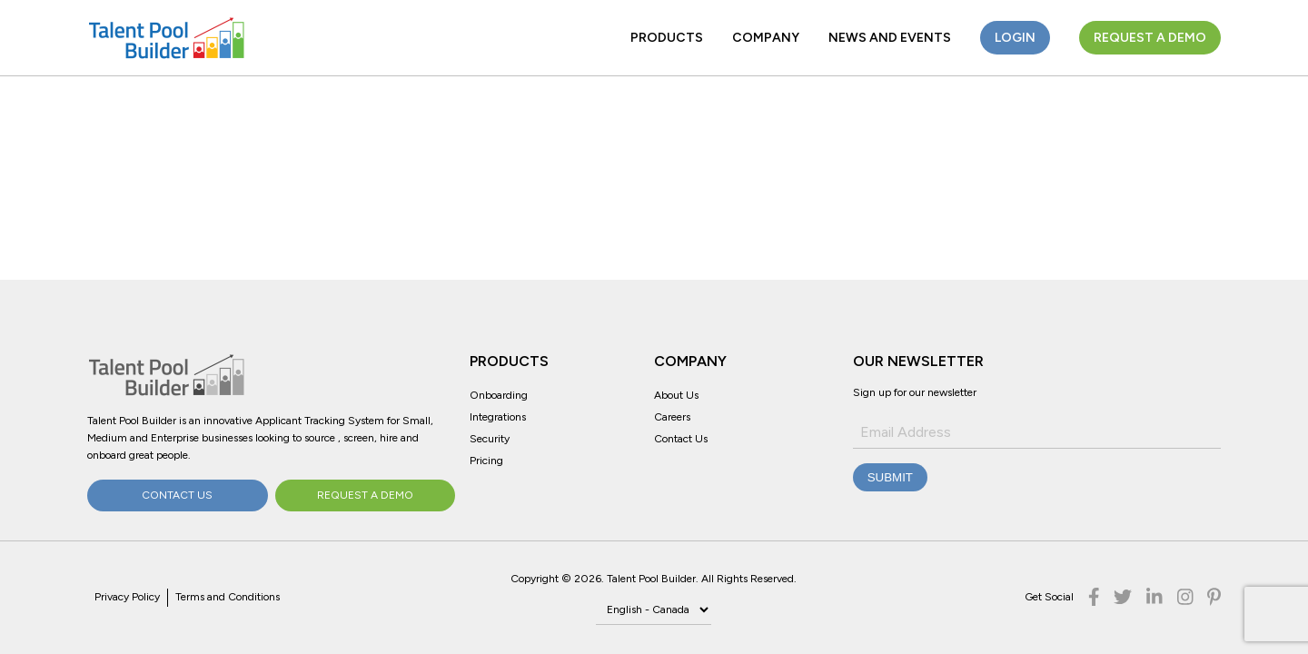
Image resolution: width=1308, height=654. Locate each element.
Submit (890, 477)
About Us (676, 395)
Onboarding (499, 395)
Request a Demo (1150, 37)
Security (490, 438)
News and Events (889, 37)
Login (1015, 37)
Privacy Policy (127, 596)
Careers (672, 417)
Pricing (486, 460)
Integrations (498, 417)
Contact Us (177, 495)
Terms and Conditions (227, 596)
